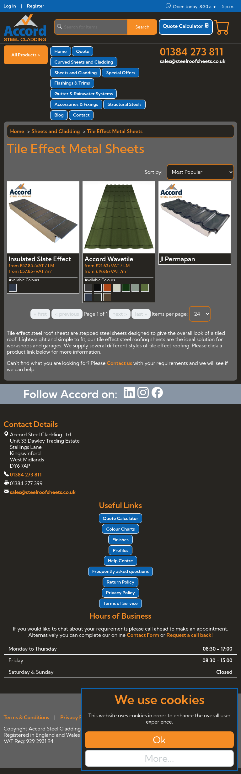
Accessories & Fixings (76, 104)
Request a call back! (190, 635)
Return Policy (120, 582)
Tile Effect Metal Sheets (114, 131)
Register (35, 6)
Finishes (120, 540)
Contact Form (143, 635)
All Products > (25, 55)
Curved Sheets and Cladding (83, 62)
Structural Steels (124, 104)
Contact (81, 115)
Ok (159, 740)
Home (60, 51)
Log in (10, 6)
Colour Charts (120, 529)
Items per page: (170, 314)
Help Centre (120, 561)
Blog (58, 115)
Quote (82, 51)
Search (142, 27)
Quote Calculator (186, 26)
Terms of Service (120, 603)
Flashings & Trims (72, 83)
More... (159, 758)
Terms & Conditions (26, 717)
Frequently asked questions (120, 571)
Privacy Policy (120, 592)
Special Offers (120, 72)
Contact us (119, 363)
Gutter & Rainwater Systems (83, 93)
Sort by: (153, 172)
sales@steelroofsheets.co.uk (193, 61)
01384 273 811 (191, 51)
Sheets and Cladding (75, 72)
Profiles (120, 550)
